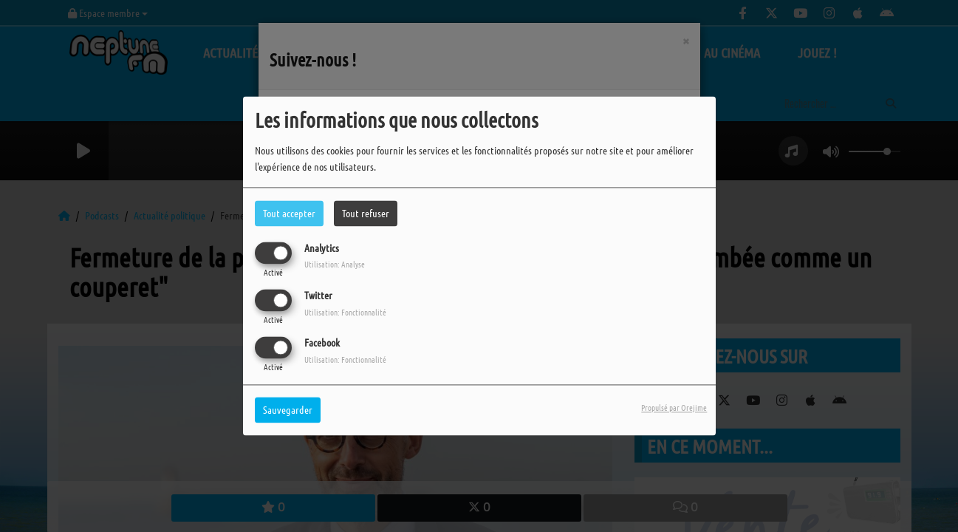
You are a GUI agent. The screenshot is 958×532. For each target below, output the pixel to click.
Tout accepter (289, 212)
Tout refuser (365, 212)
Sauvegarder (287, 410)
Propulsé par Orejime (674, 408)
